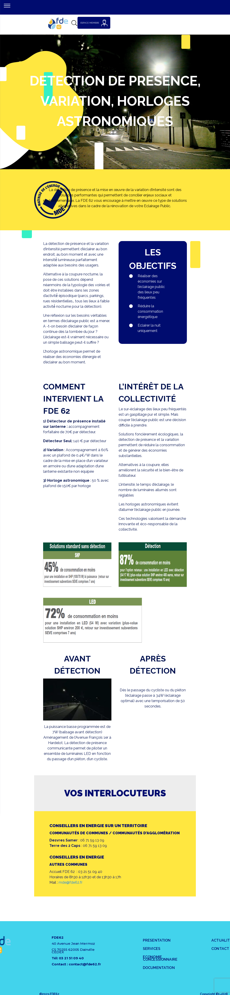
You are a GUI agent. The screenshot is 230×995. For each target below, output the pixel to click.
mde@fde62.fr (70, 882)
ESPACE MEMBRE (93, 23)
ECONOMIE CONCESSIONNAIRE (160, 958)
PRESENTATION (157, 940)
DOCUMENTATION (159, 968)
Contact (220, 949)
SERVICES (151, 949)
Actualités (220, 940)
